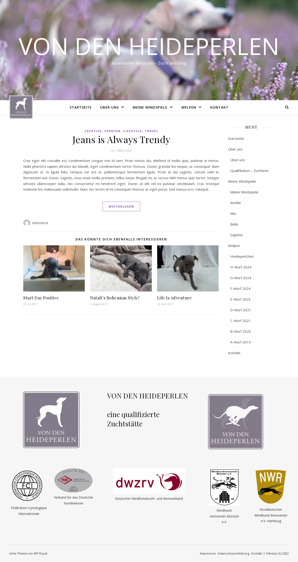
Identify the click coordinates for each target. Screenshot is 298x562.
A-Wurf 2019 (240, 342)
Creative (93, 131)
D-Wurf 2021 (240, 310)
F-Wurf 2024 (240, 288)
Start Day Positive (41, 298)
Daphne (236, 235)
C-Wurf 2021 (240, 320)
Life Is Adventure (174, 298)
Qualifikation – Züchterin (249, 170)
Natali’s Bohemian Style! (114, 298)
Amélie (235, 202)
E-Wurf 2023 (240, 299)
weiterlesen (121, 206)
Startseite (81, 107)
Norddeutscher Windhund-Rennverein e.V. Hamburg (270, 515)
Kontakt (219, 107)
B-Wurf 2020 (240, 331)
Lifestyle (132, 131)
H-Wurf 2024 (240, 267)
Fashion (113, 131)
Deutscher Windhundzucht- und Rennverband (149, 498)
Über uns (109, 107)
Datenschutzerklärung (233, 553)
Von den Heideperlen (149, 46)
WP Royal (40, 553)
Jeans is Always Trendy (121, 139)
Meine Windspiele (150, 107)
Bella (234, 224)
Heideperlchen (242, 256)
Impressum (208, 553)
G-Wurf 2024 (240, 277)
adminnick (40, 223)
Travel (151, 131)
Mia (233, 213)
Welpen (188, 107)
